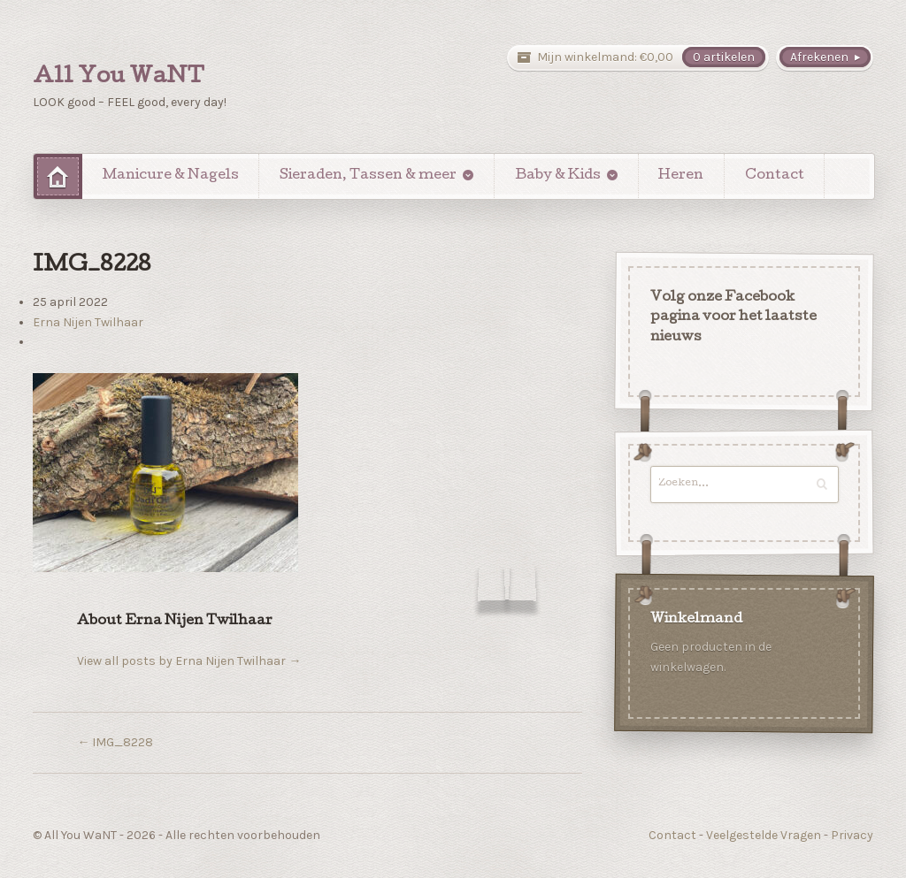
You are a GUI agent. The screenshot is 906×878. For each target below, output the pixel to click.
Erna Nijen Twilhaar (88, 322)
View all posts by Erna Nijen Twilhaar (189, 660)
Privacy (852, 835)
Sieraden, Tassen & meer (368, 176)
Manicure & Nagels (171, 176)
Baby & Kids (558, 176)
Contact (774, 176)
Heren (680, 176)
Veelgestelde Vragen (763, 835)
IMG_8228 (115, 742)
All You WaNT (118, 77)
